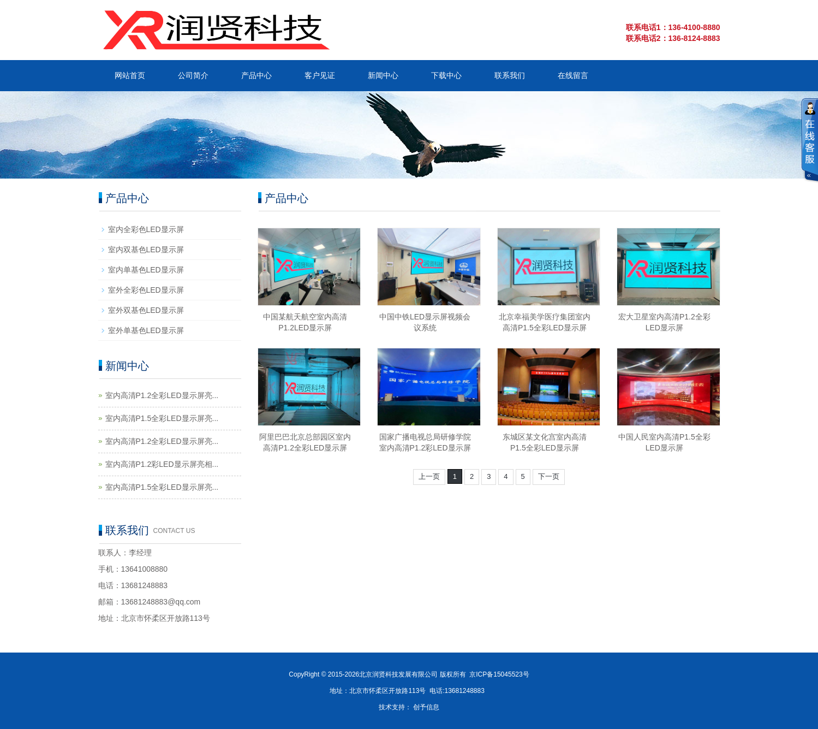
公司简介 (193, 75)
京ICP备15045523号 (499, 674)
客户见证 (319, 75)
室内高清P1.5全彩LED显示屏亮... (162, 418)
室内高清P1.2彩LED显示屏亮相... (162, 464)
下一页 (548, 476)
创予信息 (426, 707)
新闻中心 (383, 75)
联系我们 (509, 75)
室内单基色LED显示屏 (146, 269)
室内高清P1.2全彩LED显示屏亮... (162, 395)
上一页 (429, 476)
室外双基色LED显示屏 (146, 310)
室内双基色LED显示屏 (146, 249)
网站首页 (130, 75)
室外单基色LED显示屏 (146, 330)
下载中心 (446, 75)
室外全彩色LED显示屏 (146, 290)
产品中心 (256, 75)
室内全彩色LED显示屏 (146, 229)
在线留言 (573, 75)
